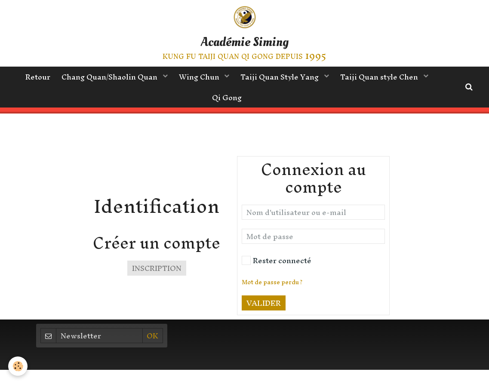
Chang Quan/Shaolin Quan (108, 77)
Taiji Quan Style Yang (282, 77)
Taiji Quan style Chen (383, 77)
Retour (34, 77)
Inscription (156, 289)
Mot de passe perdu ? (272, 303)
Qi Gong (227, 99)
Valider (263, 324)
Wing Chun (200, 77)
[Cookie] (18, 366)
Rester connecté (276, 281)
